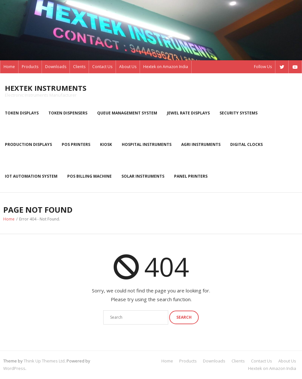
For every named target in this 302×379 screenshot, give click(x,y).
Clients (79, 66)
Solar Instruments (142, 176)
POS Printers (76, 144)
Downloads (55, 66)
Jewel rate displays (188, 113)
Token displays (22, 113)
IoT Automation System (31, 176)
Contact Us (102, 66)
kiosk (106, 144)
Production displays (28, 144)
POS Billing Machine (89, 176)
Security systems (239, 113)
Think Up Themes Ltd (44, 361)
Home (9, 66)
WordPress (14, 368)
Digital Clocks (246, 144)
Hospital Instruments (146, 144)
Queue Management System (127, 113)
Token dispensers (67, 113)
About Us (127, 66)
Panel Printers (191, 176)
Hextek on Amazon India (165, 66)
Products (30, 66)
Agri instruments (200, 144)
